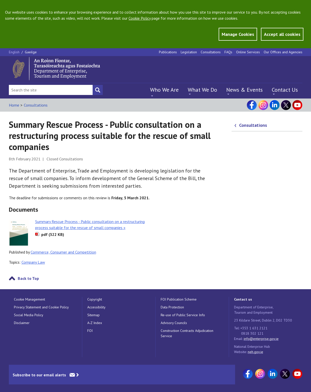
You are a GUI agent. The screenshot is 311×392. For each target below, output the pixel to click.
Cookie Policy (140, 18)
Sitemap (93, 315)
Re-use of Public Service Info (183, 315)
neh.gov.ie (255, 352)
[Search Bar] (51, 90)
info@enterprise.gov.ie (261, 338)
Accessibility (96, 307)
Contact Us (285, 89)
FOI (90, 330)
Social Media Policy (28, 315)
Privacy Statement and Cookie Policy (41, 307)
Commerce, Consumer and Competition (63, 252)
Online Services (248, 52)
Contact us (243, 299)
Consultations (211, 52)
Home (14, 105)
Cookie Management (29, 299)
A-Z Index (94, 323)
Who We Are (164, 89)
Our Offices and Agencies (283, 52)
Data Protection (172, 307)
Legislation (189, 52)
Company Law (33, 262)
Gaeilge (31, 52)
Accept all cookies (282, 34)
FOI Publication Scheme (179, 299)
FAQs (228, 52)
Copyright (94, 299)
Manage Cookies (238, 34)
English (14, 52)
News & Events (244, 89)
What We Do (202, 89)
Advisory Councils (174, 323)
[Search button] (98, 90)
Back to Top (28, 278)
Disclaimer (22, 323)
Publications (168, 52)
